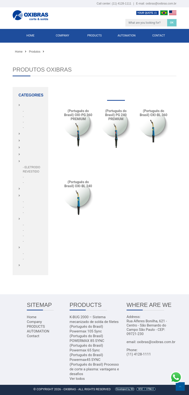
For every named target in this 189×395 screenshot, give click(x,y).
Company (62, 35)
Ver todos (77, 379)
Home (30, 35)
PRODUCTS (94, 35)
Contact (158, 35)
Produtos (34, 51)
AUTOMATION (127, 35)
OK (172, 22)
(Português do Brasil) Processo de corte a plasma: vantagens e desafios (94, 369)
